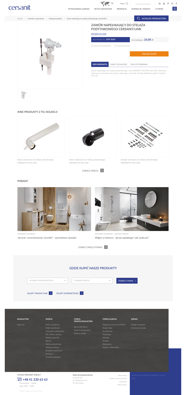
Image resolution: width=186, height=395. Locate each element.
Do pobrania (108, 331)
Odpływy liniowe (52, 347)
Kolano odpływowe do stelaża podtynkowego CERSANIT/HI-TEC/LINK (87, 161)
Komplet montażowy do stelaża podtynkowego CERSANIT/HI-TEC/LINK (139, 161)
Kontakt (106, 341)
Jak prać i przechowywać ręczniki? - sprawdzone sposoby (46, 238)
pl (112, 3)
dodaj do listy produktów (102, 46)
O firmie (159, 9)
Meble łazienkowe (53, 328)
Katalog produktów (151, 18)
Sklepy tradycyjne (37, 293)
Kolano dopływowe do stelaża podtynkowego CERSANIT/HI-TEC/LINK (35, 161)
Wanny (48, 341)
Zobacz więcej (90, 171)
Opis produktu (100, 64)
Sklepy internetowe (67, 293)
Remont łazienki (122, 234)
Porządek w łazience (26, 234)
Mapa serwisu (122, 385)
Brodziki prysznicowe (54, 351)
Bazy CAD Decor (80, 327)
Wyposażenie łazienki (78, 9)
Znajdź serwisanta (138, 325)
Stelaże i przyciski (52, 338)
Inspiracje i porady (140, 9)
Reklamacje (107, 344)
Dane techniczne (118, 64)
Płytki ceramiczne (103, 9)
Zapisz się (21, 325)
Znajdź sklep (149, 54)
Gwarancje (107, 334)
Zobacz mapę (125, 281)
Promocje (122, 9)
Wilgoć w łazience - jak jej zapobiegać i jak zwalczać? (122, 238)
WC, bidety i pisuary (53, 334)
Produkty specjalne (53, 357)
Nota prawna (122, 375)
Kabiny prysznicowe (53, 344)
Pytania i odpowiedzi (111, 347)
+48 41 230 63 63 (32, 379)
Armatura (49, 354)
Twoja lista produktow (142, 4)
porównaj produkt (123, 46)
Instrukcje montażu (138, 328)
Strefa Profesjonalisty (82, 330)
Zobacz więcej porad (90, 247)
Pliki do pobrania (139, 64)
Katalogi (106, 338)
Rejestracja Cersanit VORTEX (114, 325)
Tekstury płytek (80, 333)
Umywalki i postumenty (55, 331)
